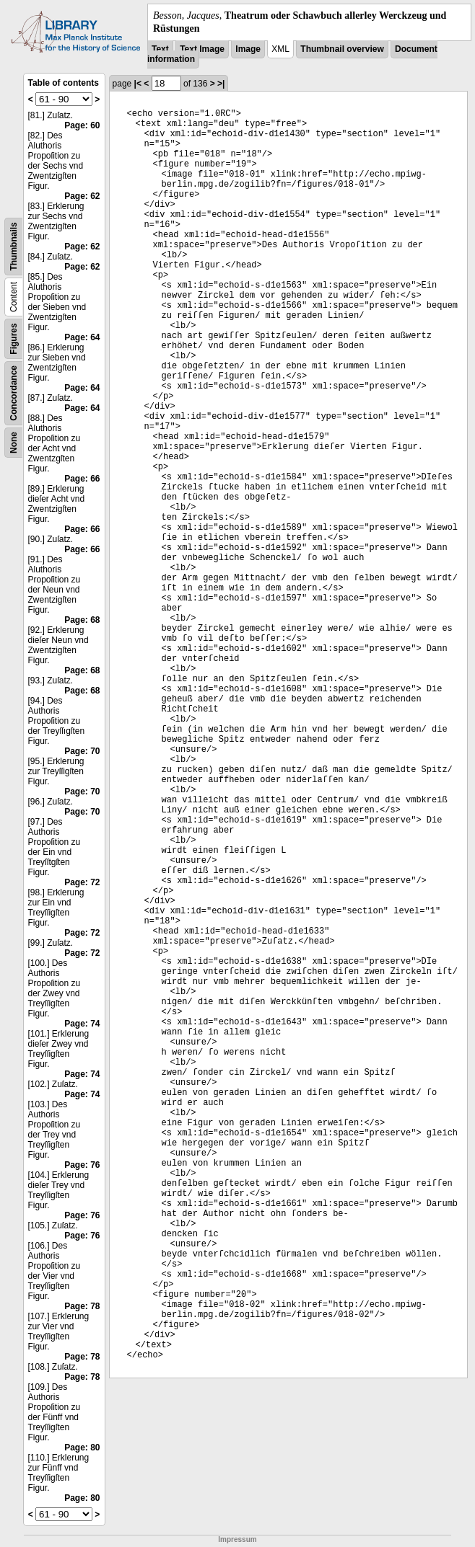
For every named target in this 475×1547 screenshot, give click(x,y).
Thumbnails (14, 247)
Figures (14, 339)
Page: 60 (82, 125)
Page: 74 (82, 1024)
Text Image (202, 49)
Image (248, 49)
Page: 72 (82, 882)
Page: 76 (82, 1165)
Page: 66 (82, 479)
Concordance (14, 393)
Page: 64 (82, 337)
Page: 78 (82, 1306)
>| (221, 84)
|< (137, 84)
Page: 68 (82, 620)
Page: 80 (82, 1447)
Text (160, 49)
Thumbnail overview (341, 49)
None (14, 442)
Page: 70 (82, 751)
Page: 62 (82, 196)
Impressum (237, 1539)
